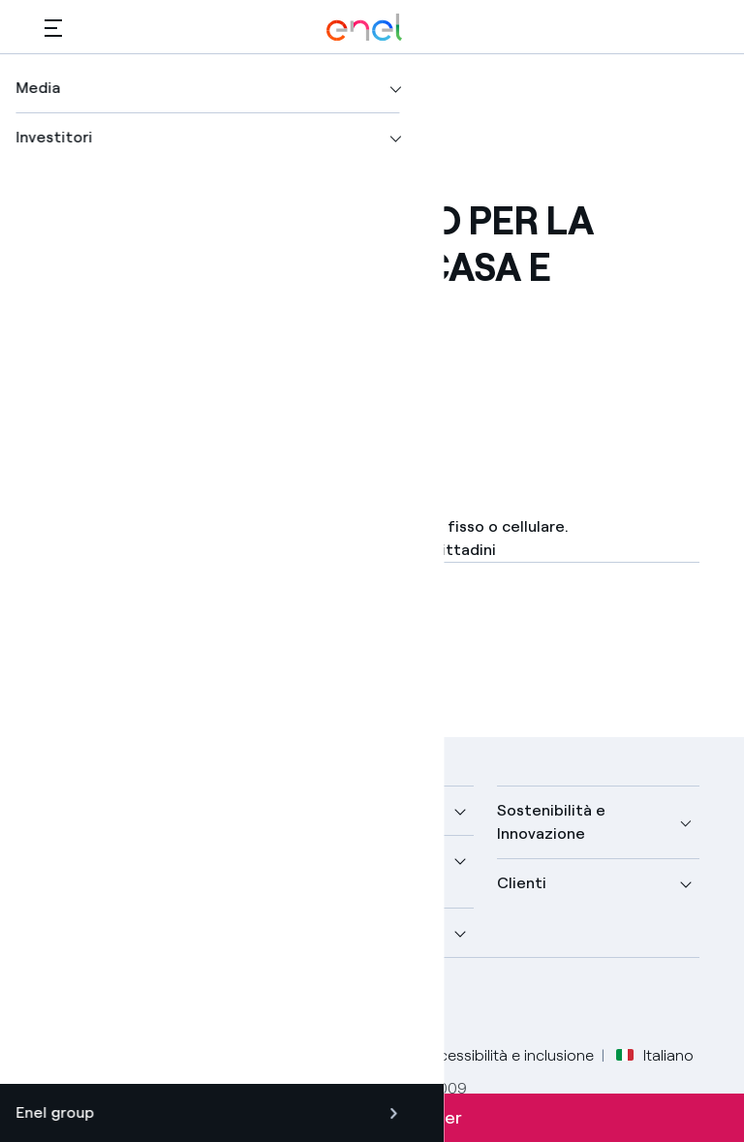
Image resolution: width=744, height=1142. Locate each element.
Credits (70, 1055)
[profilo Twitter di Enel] (110, 1004)
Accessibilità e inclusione (507, 1055)
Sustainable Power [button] (339, 859)
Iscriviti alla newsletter (372, 1117)
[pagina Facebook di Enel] (66, 1004)
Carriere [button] (300, 932)
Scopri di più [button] (90, 859)
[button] (53, 27)
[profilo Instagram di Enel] (241, 1004)
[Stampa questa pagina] (103, 388)
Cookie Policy (351, 1055)
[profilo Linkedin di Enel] (153, 1004)
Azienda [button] (75, 810)
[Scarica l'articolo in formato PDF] (208, 646)
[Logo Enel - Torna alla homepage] (364, 28)
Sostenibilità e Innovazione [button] (551, 822)
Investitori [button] (83, 932)
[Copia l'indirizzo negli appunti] (198, 388)
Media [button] (292, 810)
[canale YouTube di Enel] (197, 1004)
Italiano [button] (655, 1056)
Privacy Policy (234, 1055)
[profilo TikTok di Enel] (284, 1004)
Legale (141, 1055)
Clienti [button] (521, 883)
